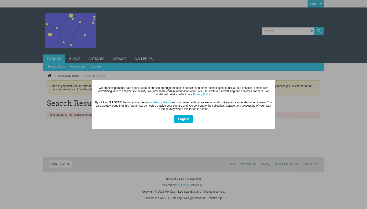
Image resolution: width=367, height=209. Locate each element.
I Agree (183, 119)
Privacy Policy (201, 94)
